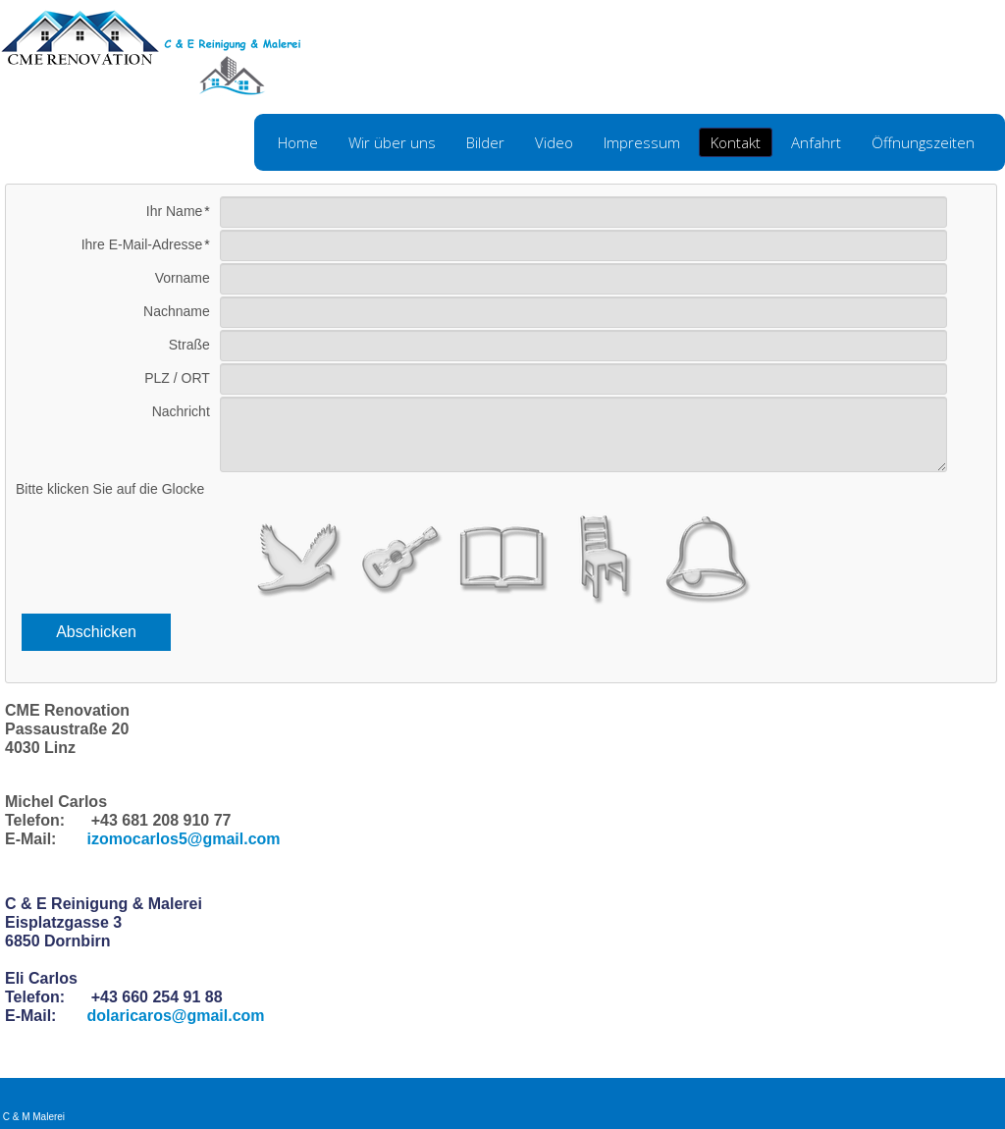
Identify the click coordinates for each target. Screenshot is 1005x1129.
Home (298, 142)
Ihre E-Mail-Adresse (142, 244)
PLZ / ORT (177, 378)
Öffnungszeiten (923, 142)
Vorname (182, 278)
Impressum (642, 142)
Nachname (176, 311)
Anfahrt (816, 142)
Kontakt (736, 142)
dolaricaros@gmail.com (176, 1015)
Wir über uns (392, 142)
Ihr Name (174, 211)
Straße (189, 344)
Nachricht (181, 411)
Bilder (485, 142)
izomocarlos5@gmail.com (184, 839)
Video (554, 142)
